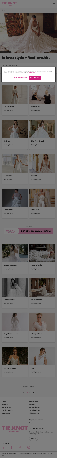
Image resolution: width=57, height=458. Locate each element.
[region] (28, 74)
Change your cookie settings (20, 77)
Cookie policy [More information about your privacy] (32, 73)
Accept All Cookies (34, 78)
